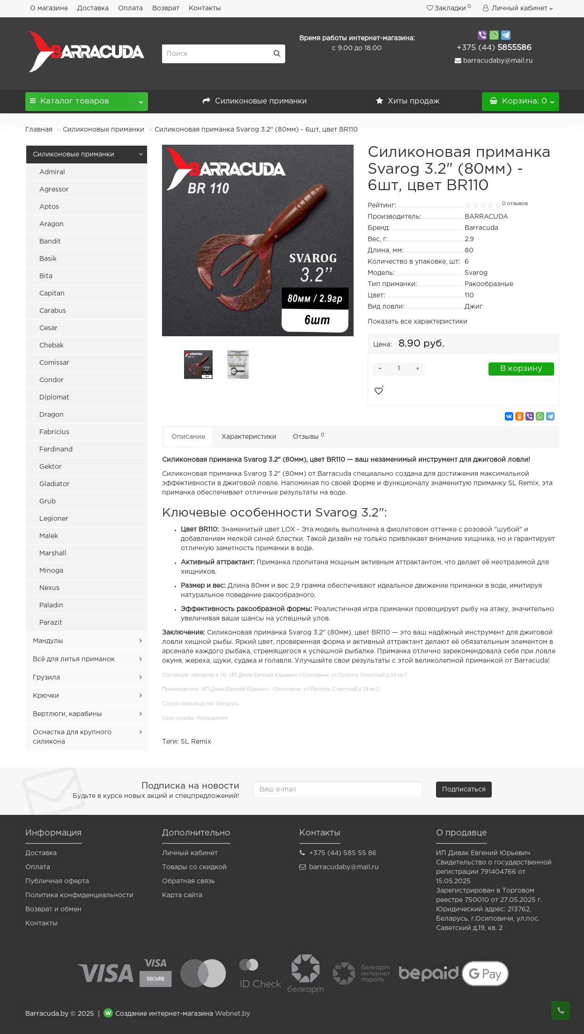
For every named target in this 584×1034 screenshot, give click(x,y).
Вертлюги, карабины (67, 714)
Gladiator (54, 484)
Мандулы (48, 641)
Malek (48, 536)
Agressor (54, 189)
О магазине (49, 8)
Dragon (51, 415)
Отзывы (309, 436)
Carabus (52, 311)
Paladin (51, 605)
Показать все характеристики (417, 322)
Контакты (205, 8)
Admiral (52, 172)
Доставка (93, 8)
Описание (188, 437)
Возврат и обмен (53, 909)
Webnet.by (232, 1014)
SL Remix (196, 742)
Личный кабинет (190, 853)
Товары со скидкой (194, 867)
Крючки (46, 696)
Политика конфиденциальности (79, 895)
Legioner (53, 519)
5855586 (494, 48)
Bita (45, 276)
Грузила (46, 677)
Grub (47, 501)
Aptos (49, 207)
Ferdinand (56, 449)
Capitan (52, 293)
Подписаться (464, 789)
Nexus (49, 588)
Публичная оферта (57, 881)
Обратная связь (188, 881)
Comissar (54, 363)
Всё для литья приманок (74, 659)
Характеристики (249, 437)
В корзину (521, 368)
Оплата (130, 8)
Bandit (50, 241)
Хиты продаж (408, 101)
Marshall (53, 553)
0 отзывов (515, 203)
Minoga (51, 571)
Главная (38, 130)
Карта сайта (182, 895)
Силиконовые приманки (255, 101)
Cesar (48, 328)
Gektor (50, 467)
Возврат (165, 8)
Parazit (50, 623)
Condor (51, 380)
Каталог (87, 98)
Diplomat (54, 397)
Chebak (51, 345)
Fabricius (54, 432)
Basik (48, 259)
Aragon (51, 224)
